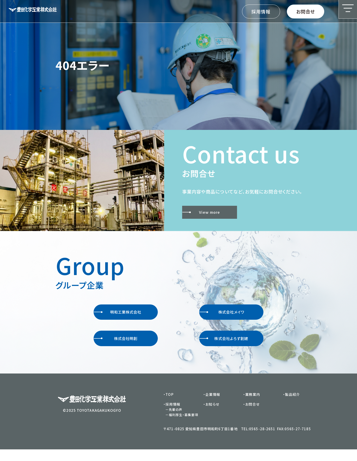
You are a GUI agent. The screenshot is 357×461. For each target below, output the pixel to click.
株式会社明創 (116, 346)
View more (203, 212)
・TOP (169, 405)
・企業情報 (212, 405)
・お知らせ (212, 415)
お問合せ (305, 11)
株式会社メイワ (222, 315)
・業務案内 (252, 405)
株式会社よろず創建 (224, 346)
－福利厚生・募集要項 (182, 426)
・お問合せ (252, 415)
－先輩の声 (174, 421)
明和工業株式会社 (118, 315)
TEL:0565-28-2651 (259, 440)
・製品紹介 (291, 405)
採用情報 (260, 11)
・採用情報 (172, 415)
